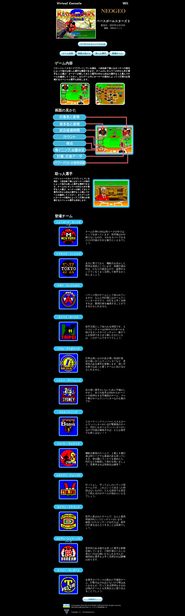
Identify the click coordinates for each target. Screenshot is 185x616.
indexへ (92, 599)
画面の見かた (84, 53)
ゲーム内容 (67, 53)
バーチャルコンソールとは (92, 44)
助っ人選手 (100, 53)
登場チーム (117, 53)
